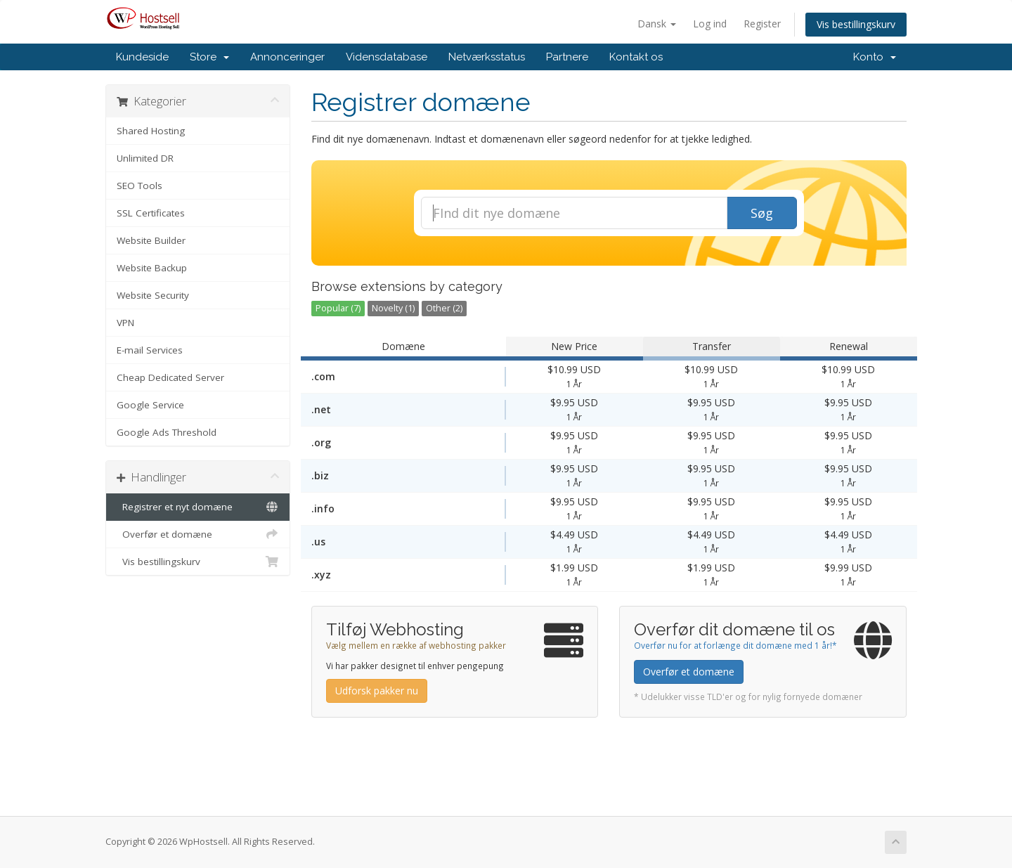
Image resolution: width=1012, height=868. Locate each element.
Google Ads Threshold (166, 432)
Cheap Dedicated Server (170, 377)
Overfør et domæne (198, 534)
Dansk (656, 23)
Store (209, 57)
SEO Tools (139, 185)
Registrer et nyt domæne (198, 506)
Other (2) (444, 308)
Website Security (153, 295)
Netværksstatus (486, 57)
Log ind (710, 23)
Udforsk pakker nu (376, 690)
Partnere (567, 57)
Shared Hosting (151, 130)
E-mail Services (150, 350)
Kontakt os (636, 57)
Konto (874, 57)
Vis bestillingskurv (856, 24)
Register (762, 23)
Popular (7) (338, 308)
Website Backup (152, 267)
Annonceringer (287, 57)
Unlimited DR (145, 158)
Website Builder (151, 240)
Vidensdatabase (386, 57)
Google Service (150, 405)
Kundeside (142, 57)
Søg (762, 213)
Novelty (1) (393, 308)
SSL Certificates (151, 213)
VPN (125, 322)
